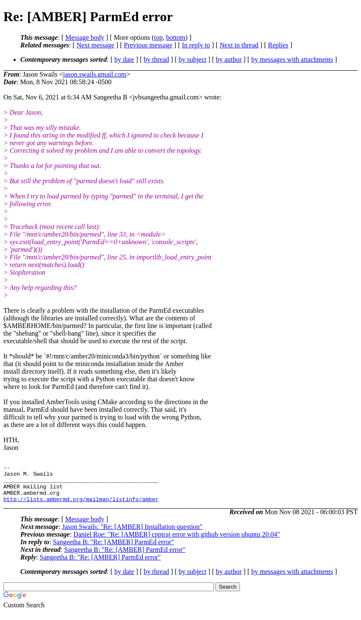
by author (229, 59)
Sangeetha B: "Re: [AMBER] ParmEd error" (113, 549)
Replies (278, 45)
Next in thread (239, 45)
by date (124, 59)
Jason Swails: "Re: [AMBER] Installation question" (132, 534)
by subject (192, 59)
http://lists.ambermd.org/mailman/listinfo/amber (81, 506)
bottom (175, 37)
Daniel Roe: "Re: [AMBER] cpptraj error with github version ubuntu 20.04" (176, 542)
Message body (84, 37)
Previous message (148, 45)
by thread (156, 59)
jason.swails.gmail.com (95, 74)
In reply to (196, 45)
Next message (95, 45)
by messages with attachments (292, 59)
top (158, 37)
